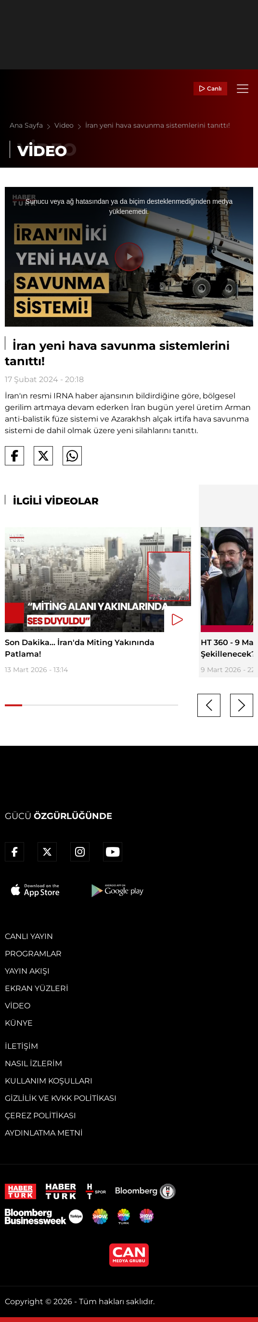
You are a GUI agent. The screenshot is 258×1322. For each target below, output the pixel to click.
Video (69, 125)
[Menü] (242, 88)
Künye (19, 1023)
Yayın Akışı (27, 971)
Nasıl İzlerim (33, 1063)
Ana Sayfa (32, 125)
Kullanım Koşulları (48, 1080)
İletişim (21, 1046)
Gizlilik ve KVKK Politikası (60, 1098)
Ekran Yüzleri (36, 988)
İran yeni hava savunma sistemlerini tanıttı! (157, 125)
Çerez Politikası (40, 1115)
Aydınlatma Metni (44, 1132)
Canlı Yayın (29, 936)
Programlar (33, 953)
